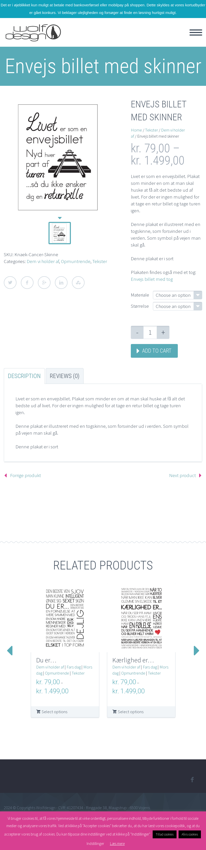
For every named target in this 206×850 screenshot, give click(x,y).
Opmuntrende (75, 261)
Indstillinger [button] (95, 843)
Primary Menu (195, 32)
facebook (192, 779)
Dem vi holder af (43, 261)
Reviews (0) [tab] (65, 376)
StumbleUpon (78, 282)
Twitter (10, 282)
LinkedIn (61, 282)
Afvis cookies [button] (190, 834)
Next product (182, 475)
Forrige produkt (25, 475)
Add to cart (156, 351)
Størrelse (140, 306)
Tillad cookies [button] (164, 834)
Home (136, 130)
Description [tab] (24, 376)
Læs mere (117, 843)
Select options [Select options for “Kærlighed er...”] (131, 711)
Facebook (27, 282)
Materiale (140, 295)
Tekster (99, 261)
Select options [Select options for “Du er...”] (54, 711)
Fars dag (74, 667)
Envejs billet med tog (152, 279)
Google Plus (44, 282)
